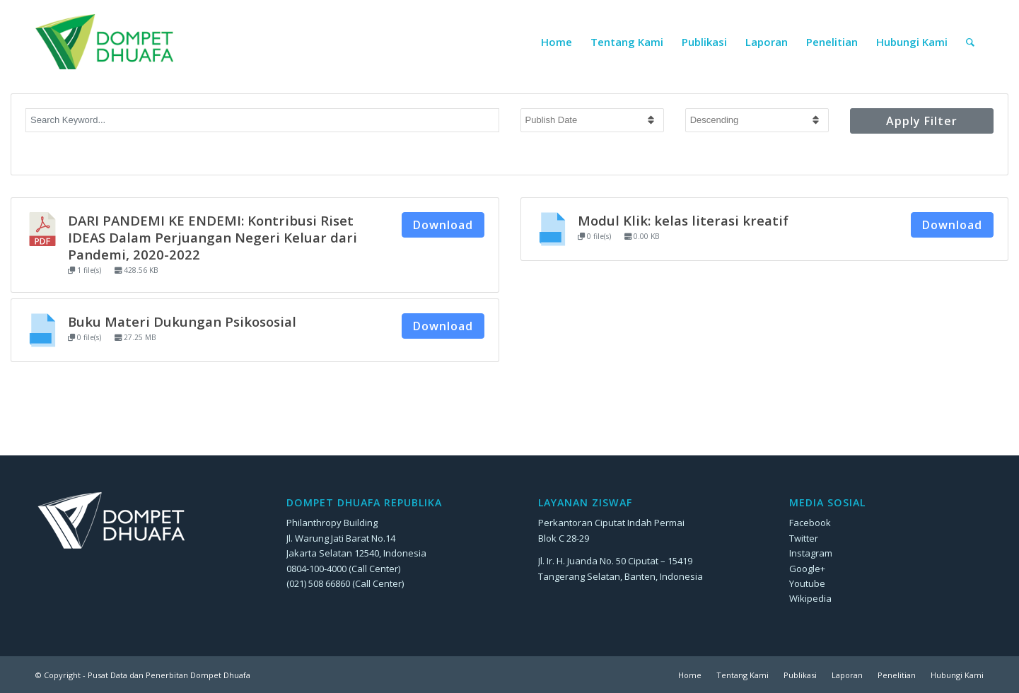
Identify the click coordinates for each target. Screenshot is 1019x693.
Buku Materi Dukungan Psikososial (182, 321)
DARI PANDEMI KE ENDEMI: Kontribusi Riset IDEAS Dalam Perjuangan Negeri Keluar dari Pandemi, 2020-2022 (212, 237)
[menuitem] (556, 41)
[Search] (970, 41)
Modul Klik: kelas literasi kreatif (683, 220)
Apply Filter (921, 121)
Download (443, 225)
